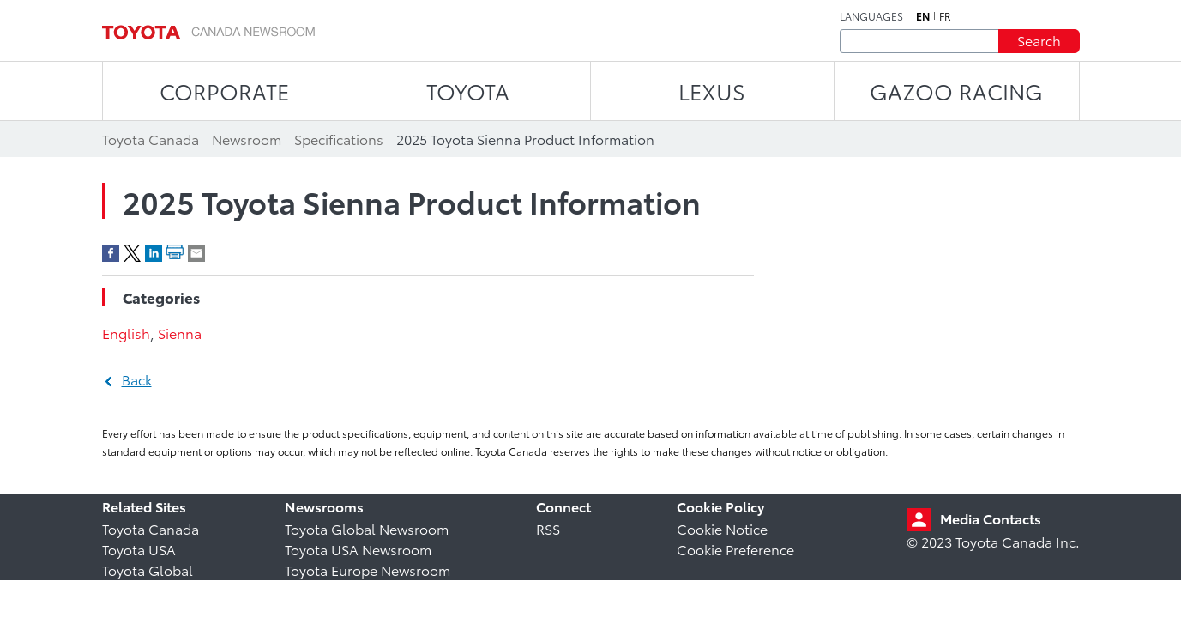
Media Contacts (990, 518)
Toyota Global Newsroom (367, 528)
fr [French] (945, 16)
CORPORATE (224, 91)
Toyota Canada (150, 528)
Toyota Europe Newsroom (367, 569)
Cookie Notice (722, 528)
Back (137, 379)
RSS (548, 528)
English (126, 332)
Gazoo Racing (956, 91)
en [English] (923, 16)
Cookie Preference (735, 549)
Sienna (180, 332)
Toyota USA (139, 549)
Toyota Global (147, 569)
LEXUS (711, 91)
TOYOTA (467, 91)
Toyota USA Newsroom (358, 549)
